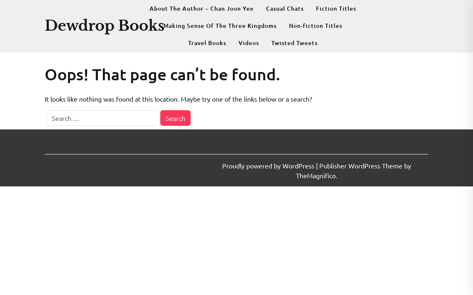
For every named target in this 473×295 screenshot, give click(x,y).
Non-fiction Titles (315, 26)
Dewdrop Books (104, 25)
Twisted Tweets (294, 43)
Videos (249, 43)
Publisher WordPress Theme (361, 165)
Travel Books (207, 43)
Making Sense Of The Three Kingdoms (220, 26)
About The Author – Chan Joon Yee (202, 8)
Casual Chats (285, 8)
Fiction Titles (336, 8)
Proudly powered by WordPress (269, 165)
